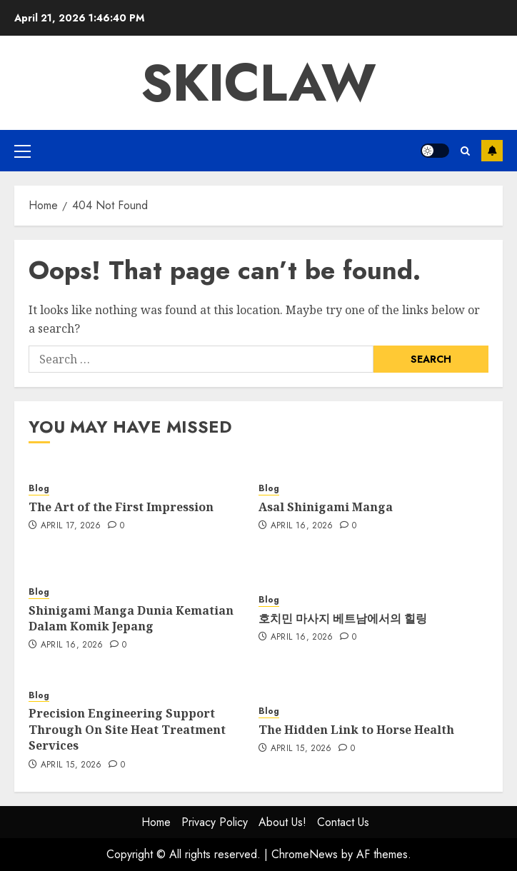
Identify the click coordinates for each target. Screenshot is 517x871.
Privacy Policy (214, 822)
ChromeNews (304, 854)
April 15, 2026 (71, 765)
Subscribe (492, 150)
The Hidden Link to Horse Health (356, 729)
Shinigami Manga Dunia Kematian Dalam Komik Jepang (131, 618)
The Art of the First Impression (121, 507)
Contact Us (343, 822)
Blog (39, 489)
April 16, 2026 (302, 526)
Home (156, 822)
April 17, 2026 (71, 526)
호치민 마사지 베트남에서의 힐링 (342, 618)
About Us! (282, 822)
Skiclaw (258, 83)
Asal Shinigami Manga (325, 507)
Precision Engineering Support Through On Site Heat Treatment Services (127, 729)
